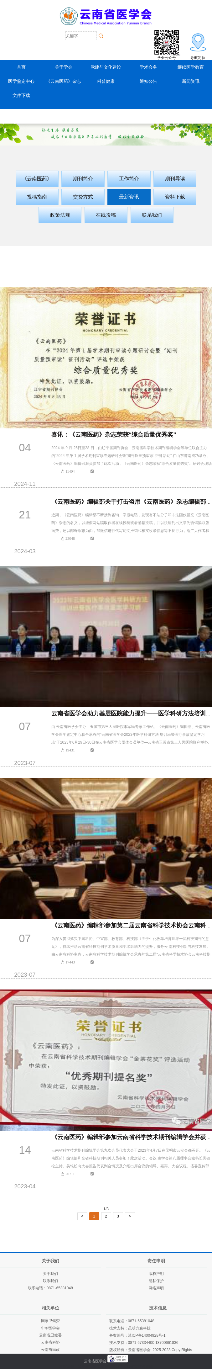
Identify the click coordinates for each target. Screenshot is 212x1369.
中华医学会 (50, 1328)
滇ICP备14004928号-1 (147, 1335)
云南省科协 (50, 1342)
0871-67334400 (141, 1342)
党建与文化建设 (105, 67)
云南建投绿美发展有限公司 (100, 1366)
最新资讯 (129, 196)
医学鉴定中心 (21, 81)
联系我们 (152, 215)
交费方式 (83, 196)
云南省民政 (50, 1349)
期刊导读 (175, 178)
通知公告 (148, 81)
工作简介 (129, 178)
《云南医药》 (37, 178)
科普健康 (106, 81)
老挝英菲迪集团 (140, 1366)
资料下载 (175, 196)
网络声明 (156, 1288)
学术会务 (148, 67)
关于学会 (63, 67)
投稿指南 (37, 196)
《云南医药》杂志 (63, 81)
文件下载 (21, 95)
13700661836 (166, 1342)
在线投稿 (106, 215)
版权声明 (156, 1273)
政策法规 (60, 215)
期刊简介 (83, 178)
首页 (21, 67)
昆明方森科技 (139, 1328)
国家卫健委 (50, 1321)
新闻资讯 (190, 81)
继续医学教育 (191, 67)
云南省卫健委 (50, 1335)
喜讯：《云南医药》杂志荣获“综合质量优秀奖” (113, 434)
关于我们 (50, 1273)
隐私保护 (156, 1281)
